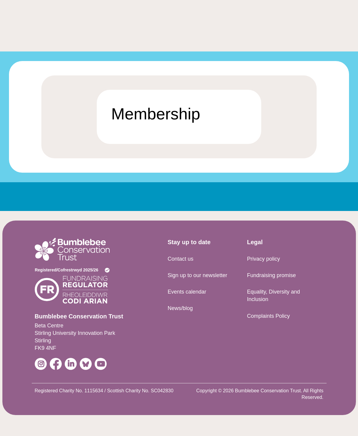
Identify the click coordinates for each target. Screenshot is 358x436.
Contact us (180, 259)
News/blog (180, 308)
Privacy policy (263, 259)
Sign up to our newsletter (197, 275)
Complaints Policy (268, 316)
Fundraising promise (271, 275)
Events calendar (186, 292)
